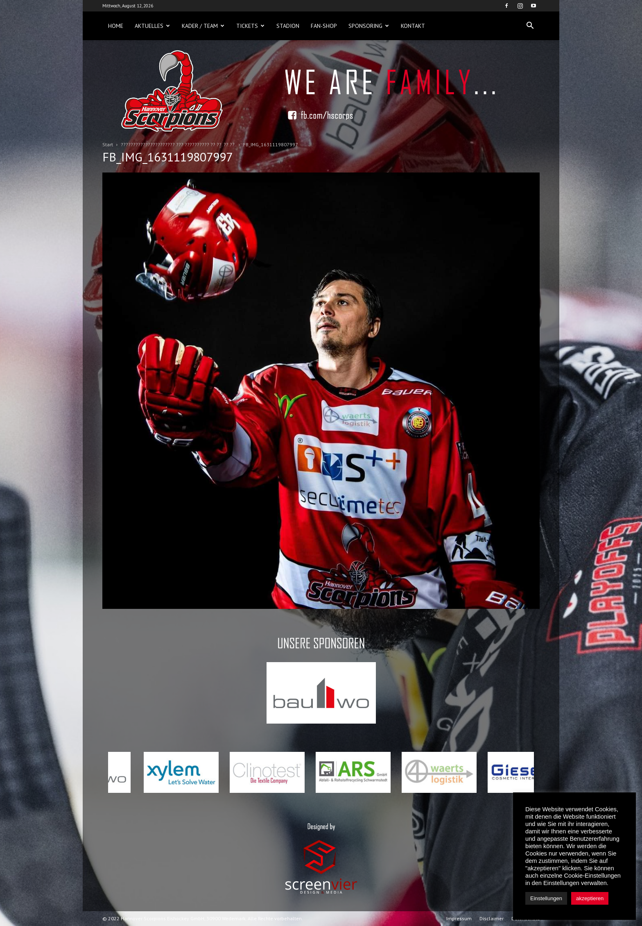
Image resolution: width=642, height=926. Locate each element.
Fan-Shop (324, 26)
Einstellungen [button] (546, 898)
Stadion (287, 26)
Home (115, 26)
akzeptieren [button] (590, 898)
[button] (530, 26)
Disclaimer (491, 918)
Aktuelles (152, 26)
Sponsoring (368, 26)
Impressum (459, 918)
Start (107, 144)
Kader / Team (203, 26)
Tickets (250, 26)
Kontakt (413, 26)
